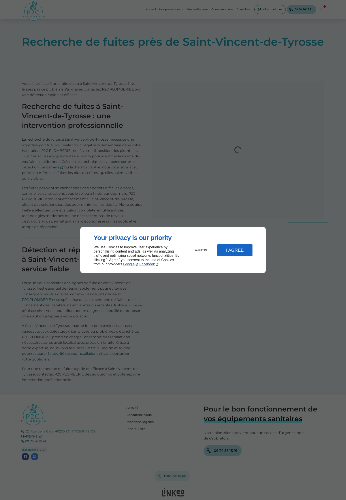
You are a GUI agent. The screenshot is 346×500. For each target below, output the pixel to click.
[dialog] (173, 250)
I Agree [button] (235, 250)
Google (129, 264)
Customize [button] (201, 249)
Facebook (147, 264)
